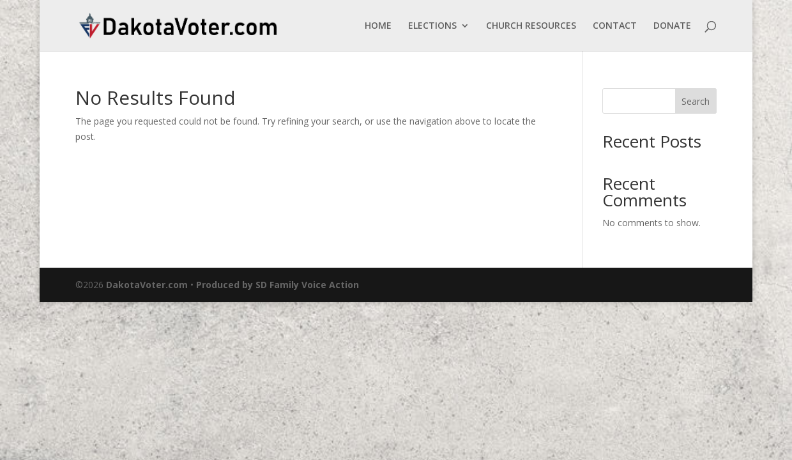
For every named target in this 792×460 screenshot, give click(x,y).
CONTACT (615, 26)
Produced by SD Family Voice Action (277, 285)
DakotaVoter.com (147, 285)
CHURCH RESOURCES (531, 26)
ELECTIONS (432, 26)
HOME (378, 26)
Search (696, 101)
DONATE (672, 26)
